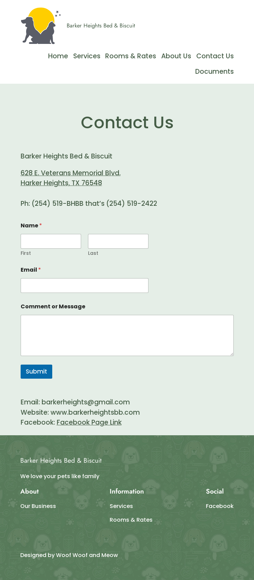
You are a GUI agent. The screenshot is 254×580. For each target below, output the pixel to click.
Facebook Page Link (89, 422)
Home (58, 56)
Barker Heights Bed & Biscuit (101, 25)
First (26, 253)
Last (93, 253)
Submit (36, 371)
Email (31, 270)
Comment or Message (53, 306)
